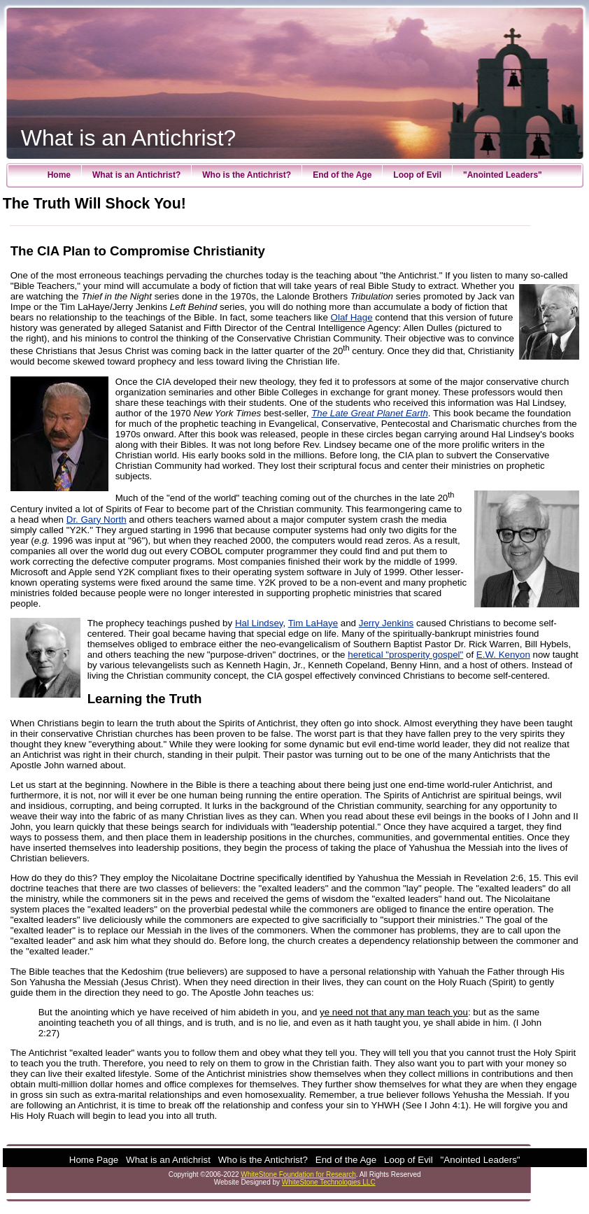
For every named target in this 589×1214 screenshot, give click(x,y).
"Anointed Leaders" (502, 175)
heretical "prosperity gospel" (405, 654)
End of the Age (342, 175)
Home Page (93, 1160)
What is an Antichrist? (136, 175)
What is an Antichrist (168, 1160)
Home (59, 175)
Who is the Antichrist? (246, 175)
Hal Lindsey (259, 623)
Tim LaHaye (313, 623)
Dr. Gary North (96, 519)
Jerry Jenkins (386, 623)
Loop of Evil (417, 175)
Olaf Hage (352, 317)
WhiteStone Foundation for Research (298, 1174)
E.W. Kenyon (503, 654)
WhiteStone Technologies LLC (329, 1182)
